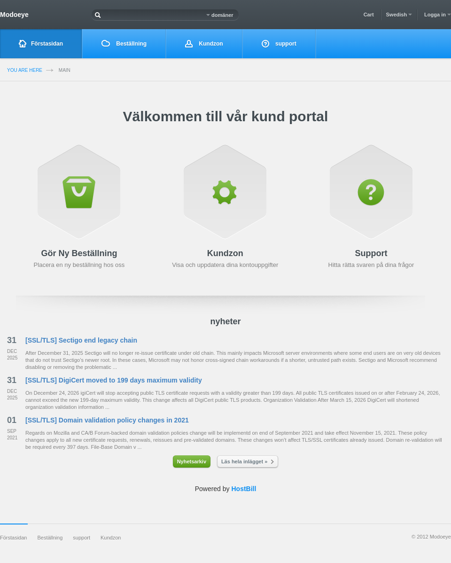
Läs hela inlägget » (247, 461)
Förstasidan (41, 44)
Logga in (437, 14)
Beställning (124, 43)
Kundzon (204, 44)
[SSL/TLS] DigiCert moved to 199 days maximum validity (113, 380)
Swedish (399, 14)
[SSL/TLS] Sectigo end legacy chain (81, 340)
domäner (219, 15)
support (279, 44)
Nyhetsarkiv (191, 461)
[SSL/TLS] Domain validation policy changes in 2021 (107, 420)
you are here (24, 70)
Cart (369, 14)
